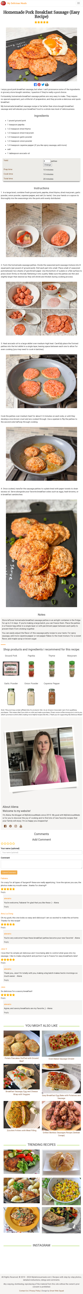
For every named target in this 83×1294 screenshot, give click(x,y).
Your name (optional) (10, 848)
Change (47, 165)
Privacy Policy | (35, 1291)
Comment (5, 858)
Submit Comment (9, 872)
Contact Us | (24, 1291)
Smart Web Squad (57, 1291)
